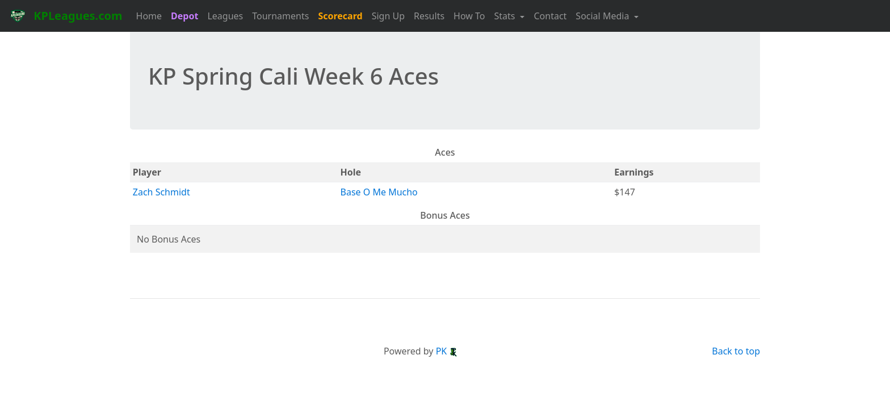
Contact (550, 16)
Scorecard (340, 16)
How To (469, 16)
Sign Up (388, 16)
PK (447, 351)
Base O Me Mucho (379, 192)
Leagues (225, 16)
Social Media (603, 16)
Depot (184, 16)
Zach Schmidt (161, 192)
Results (429, 16)
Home (149, 16)
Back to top (736, 351)
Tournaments (280, 16)
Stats (506, 16)
